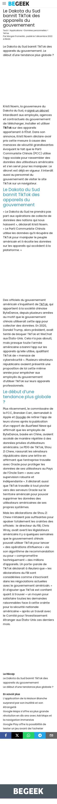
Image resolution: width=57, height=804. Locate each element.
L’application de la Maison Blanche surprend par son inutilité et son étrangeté (25, 703)
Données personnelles (35, 30)
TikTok (6, 33)
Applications (16, 30)
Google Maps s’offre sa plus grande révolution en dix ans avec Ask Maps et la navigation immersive (27, 715)
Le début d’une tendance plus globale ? (28, 687)
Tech (5, 30)
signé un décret (38, 110)
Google (21, 417)
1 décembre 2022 (43, 36)
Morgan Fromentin (16, 36)
